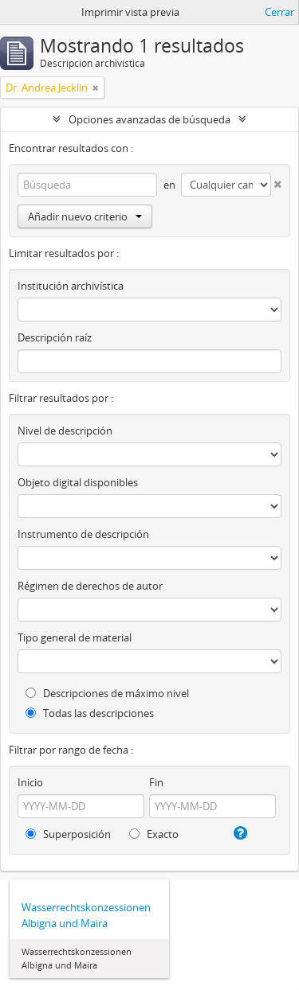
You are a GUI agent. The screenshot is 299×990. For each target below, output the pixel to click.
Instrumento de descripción (83, 534)
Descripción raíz (55, 337)
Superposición (68, 834)
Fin (156, 782)
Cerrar (279, 12)
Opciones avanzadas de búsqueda (149, 119)
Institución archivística (71, 286)
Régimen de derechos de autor (90, 586)
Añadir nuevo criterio (85, 216)
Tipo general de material (75, 637)
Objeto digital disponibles (78, 482)
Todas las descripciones (90, 713)
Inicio (30, 782)
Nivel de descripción (65, 430)
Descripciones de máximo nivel (107, 693)
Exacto (154, 834)
